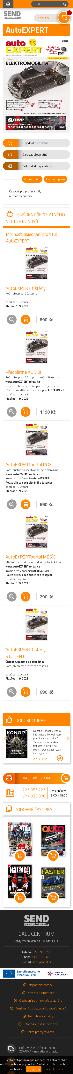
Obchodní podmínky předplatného (40, 1000)
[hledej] (65, 4)
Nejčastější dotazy (41, 984)
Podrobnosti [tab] (32, 179)
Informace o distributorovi (40, 1024)
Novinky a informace (41, 992)
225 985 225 (34, 790)
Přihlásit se (43, 18)
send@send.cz (41, 962)
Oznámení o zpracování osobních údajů (41, 1008)
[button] (36, 143)
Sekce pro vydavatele (41, 1031)
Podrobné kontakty (40, 1016)
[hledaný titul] (46, 4)
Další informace (54, 1069)
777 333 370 (34, 796)
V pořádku (34, 1069)
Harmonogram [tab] (55, 179)
